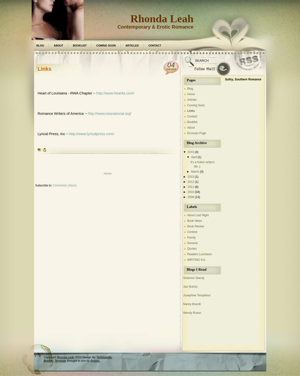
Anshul (95, 360)
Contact (154, 45)
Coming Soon (106, 45)
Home (107, 173)
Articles (132, 45)
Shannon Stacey (194, 278)
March (195, 171)
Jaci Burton (190, 286)
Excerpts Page (196, 133)
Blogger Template (55, 360)
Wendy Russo (192, 313)
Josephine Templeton (197, 295)
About (58, 45)
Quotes (192, 248)
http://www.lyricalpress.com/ (91, 134)
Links (44, 69)
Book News (194, 221)
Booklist (80, 45)
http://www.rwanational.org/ (109, 113)
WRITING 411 (196, 259)
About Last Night (198, 215)
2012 (191, 182)
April (194, 157)
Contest (192, 232)
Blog (40, 45)
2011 (191, 187)
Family (191, 237)
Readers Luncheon (199, 254)
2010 (191, 192)
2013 (191, 176)
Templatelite (104, 357)
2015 (191, 152)
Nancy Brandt (192, 304)
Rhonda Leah (161, 19)
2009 (191, 197)
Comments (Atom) (64, 185)
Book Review (195, 226)
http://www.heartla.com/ (115, 93)
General (192, 243)
